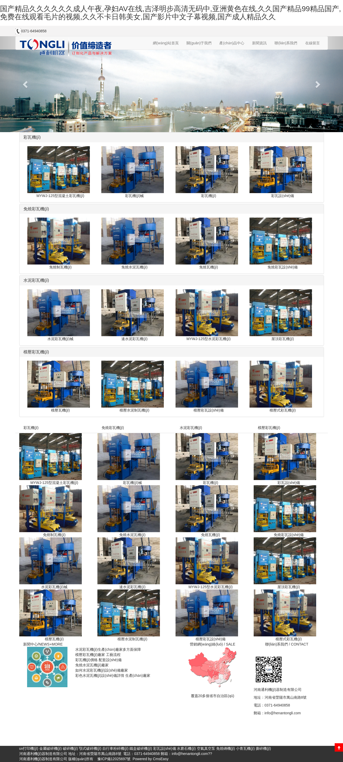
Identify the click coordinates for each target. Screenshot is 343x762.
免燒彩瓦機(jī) (113, 428)
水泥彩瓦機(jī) (191, 428)
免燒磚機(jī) (225, 748)
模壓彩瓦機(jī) (269, 428)
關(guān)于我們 (198, 43)
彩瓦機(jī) (31, 428)
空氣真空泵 (206, 748)
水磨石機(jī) (186, 748)
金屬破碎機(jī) (50, 748)
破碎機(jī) (70, 748)
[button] (26, 84)
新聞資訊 (259, 43)
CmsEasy (161, 759)
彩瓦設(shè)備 (164, 748)
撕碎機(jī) (263, 748)
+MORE (56, 644)
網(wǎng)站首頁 (166, 43)
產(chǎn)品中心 (231, 43)
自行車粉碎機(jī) (115, 748)
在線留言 (312, 43)
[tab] (172, 137)
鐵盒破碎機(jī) (140, 748)
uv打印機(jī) (28, 748)
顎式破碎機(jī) (90, 748)
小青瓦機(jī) (245, 748)
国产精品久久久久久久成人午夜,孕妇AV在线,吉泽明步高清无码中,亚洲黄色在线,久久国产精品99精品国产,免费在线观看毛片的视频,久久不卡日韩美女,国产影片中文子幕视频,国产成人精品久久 (170, 13)
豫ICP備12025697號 (113, 759)
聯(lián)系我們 (286, 43)
